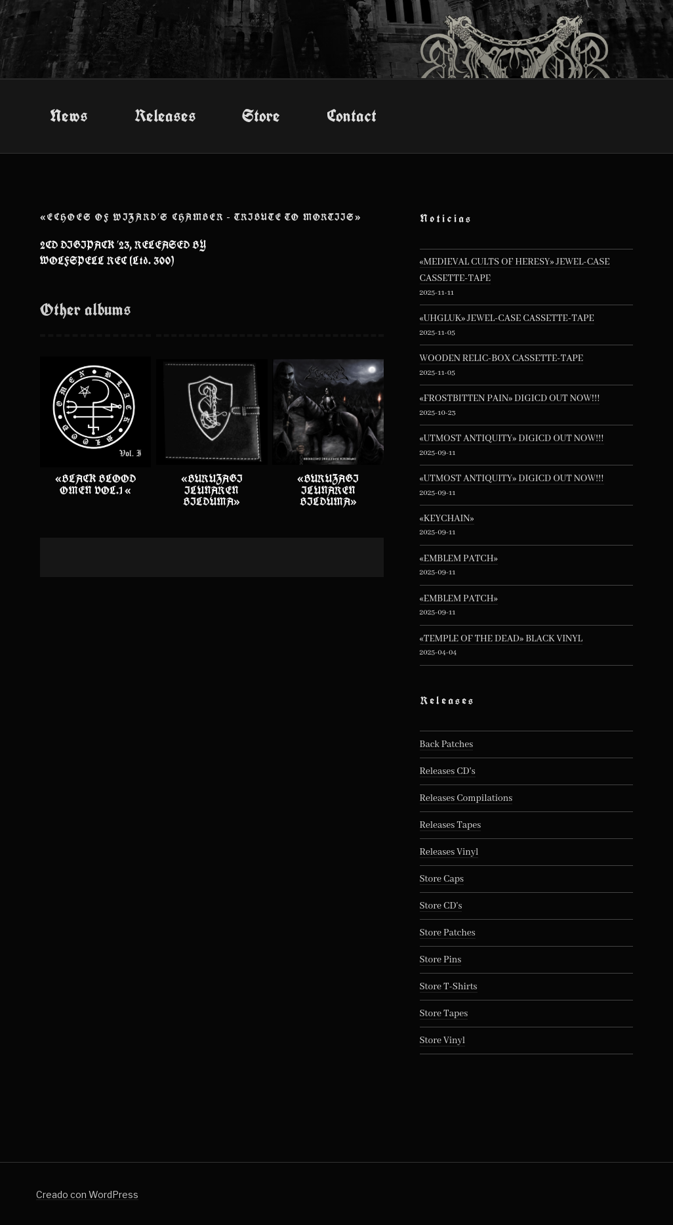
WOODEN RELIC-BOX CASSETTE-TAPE (502, 358)
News (69, 115)
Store (261, 115)
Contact (352, 115)
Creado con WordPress (87, 1194)
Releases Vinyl (449, 852)
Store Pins (441, 960)
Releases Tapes (450, 825)
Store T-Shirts (449, 987)
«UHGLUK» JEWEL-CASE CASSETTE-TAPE (507, 318)
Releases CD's (448, 771)
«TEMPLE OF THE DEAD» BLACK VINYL (501, 639)
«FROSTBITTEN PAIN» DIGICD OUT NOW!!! (510, 398)
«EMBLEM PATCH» (459, 559)
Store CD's (441, 906)
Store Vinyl (443, 1040)
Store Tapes (444, 1014)
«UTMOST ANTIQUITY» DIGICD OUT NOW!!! (512, 438)
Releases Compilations (466, 798)
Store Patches (448, 933)
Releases (165, 115)
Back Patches (447, 744)
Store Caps (442, 879)
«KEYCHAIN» (447, 519)
